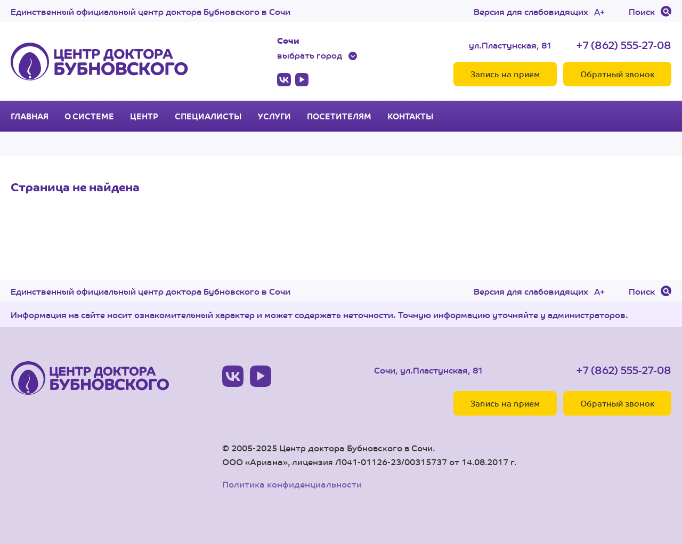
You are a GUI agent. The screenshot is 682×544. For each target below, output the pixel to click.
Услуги (274, 116)
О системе (89, 116)
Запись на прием (505, 74)
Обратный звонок (617, 74)
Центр (144, 116)
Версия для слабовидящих (531, 11)
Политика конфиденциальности (292, 484)
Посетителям (339, 116)
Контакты (410, 116)
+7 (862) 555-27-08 (623, 44)
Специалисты (208, 116)
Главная (29, 116)
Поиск (642, 11)
